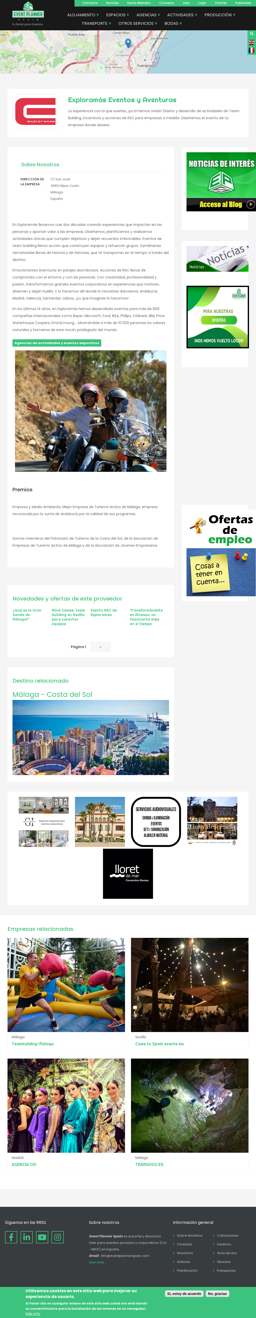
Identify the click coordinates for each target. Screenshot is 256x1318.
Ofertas (221, 3)
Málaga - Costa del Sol (52, 694)
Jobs (186, 3)
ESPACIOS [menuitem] (116, 15)
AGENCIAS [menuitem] (147, 15)
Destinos (224, 1244)
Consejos (166, 3)
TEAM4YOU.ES (149, 1164)
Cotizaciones (227, 1235)
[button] (128, 43)
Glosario (224, 1261)
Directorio (185, 1253)
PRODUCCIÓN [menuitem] (218, 15)
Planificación (187, 1270)
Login (202, 3)
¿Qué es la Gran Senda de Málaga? (27, 615)
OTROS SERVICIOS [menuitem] (136, 24)
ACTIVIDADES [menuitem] (181, 15)
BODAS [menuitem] (171, 24)
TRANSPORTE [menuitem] (95, 24)
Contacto (90, 3)
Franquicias (226, 1270)
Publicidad (243, 3)
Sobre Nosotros (189, 1235)
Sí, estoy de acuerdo (184, 1294)
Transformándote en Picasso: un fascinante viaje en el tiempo (146, 617)
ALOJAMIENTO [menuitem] (82, 15)
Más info (33, 1313)
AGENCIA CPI (24, 1164)
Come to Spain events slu (159, 1043)
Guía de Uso (227, 1253)
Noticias (112, 3)
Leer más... (97, 1262)
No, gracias (217, 1294)
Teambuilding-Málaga (33, 1043)
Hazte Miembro (139, 3)
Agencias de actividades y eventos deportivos (56, 343)
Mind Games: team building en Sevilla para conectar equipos (68, 617)
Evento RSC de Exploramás (104, 612)
